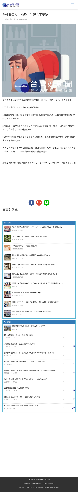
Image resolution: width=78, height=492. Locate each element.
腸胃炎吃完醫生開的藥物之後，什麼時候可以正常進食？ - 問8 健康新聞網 (42, 163)
